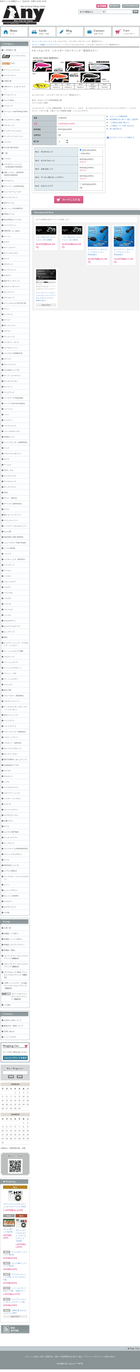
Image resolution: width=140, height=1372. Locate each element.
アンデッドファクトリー (13, 136)
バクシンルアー (10, 582)
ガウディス (8, 264)
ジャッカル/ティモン (12, 431)
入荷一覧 (7, 928)
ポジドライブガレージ (12, 748)
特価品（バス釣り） (12, 933)
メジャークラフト (11, 810)
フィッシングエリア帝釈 (13, 651)
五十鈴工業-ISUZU (11, 148)
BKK (5, 637)
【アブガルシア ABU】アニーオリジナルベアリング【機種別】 (15, 975)
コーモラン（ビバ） (12, 342)
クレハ (6, 309)
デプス (6, 509)
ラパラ (6, 860)
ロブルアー (8, 901)
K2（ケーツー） (10, 325)
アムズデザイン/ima (12, 120)
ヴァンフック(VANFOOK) (14, 186)
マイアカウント (130, 6)
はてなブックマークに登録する (122, 137)
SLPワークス (9, 203)
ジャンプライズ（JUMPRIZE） (16, 442)
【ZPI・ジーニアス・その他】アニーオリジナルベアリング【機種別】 (16, 985)
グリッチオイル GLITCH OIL (15, 303)
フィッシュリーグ (11, 662)
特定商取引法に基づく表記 (71, 1357)
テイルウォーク (10, 481)
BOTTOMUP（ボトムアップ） (16, 760)
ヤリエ (6, 826)
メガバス (7, 804)
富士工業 (7, 690)
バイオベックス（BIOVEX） (15, 559)
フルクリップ (9, 657)
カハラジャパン (10, 270)
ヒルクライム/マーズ (12, 626)
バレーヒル (8, 609)
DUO (6, 493)
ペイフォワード (10, 726)
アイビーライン (10, 75)
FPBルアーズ (9, 214)
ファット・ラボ (10, 673)
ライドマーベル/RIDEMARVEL (16, 849)
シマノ (6, 415)
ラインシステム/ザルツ (13, 854)
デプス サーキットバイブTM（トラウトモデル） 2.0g (15, 1277)
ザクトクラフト (10, 364)
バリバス (7, 604)
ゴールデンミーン (11, 348)
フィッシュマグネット (12, 668)
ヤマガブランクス (11, 815)
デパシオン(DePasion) (12, 504)
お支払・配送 (42, 32)
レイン (6, 885)
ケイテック (8, 314)
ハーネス (7, 576)
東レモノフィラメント (12, 515)
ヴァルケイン (9, 181)
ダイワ (6, 459)
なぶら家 (7, 532)
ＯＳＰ (6, 242)
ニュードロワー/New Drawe (15, 543)
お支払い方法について (12, 1020)
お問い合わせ (98, 32)
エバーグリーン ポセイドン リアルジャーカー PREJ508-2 (98, 252)
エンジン (7, 236)
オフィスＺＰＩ (10, 247)
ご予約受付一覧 (10, 50)
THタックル (8, 470)
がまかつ (7, 275)
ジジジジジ (8, 409)
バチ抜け (7, 1005)
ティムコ (7, 465)
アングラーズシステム (12, 131)
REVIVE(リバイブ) (11, 865)
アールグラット (10, 95)
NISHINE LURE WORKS (13, 537)
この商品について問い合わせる (122, 126)
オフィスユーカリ (11, 253)
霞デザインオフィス (12, 281)
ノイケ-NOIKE (9, 548)
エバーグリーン (10, 225)
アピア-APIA (9, 100)
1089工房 (7, 81)
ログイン (114, 6)
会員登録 (102, 6)
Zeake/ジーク (9, 437)
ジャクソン (8, 420)
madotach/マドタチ (11, 765)
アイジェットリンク (12, 70)
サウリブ (7, 359)
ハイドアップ (9, 565)
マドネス (7, 771)
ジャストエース (10, 426)
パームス (7, 570)
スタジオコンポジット (12, 454)
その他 (6, 913)
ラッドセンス (9, 843)
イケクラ (7, 142)
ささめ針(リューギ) (11, 370)
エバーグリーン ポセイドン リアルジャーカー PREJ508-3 (124, 252)
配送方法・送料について (13, 1026)
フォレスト (8, 685)
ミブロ (6, 782)
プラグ (66, 45)
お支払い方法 (38, 1357)
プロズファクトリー (12, 701)
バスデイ (7, 587)
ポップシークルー (11, 754)
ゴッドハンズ (9, 337)
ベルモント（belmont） (13, 743)
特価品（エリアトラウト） (50, 45)
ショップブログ (10, 1037)
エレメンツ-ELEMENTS (13, 209)
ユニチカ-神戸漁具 (11, 832)
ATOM (15, 1330)
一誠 (5, 153)
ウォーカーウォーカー (12, 192)
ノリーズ (7, 554)
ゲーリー (7, 320)
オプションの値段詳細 (118, 116)
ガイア (6, 259)
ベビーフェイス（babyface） (15, 732)
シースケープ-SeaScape (13, 398)
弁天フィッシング (11, 715)
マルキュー (8, 776)
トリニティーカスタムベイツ (15, 526)
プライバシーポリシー (93, 1357)
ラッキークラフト (11, 838)
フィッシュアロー (11, 679)
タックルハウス (46, 41)
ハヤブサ (7, 598)
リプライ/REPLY (10, 871)
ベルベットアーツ (11, 737)
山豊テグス (8, 821)
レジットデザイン (11, 890)
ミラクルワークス (11, 787)
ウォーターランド (11, 197)
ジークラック (9, 392)
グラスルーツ (9, 298)
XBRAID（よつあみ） (12, 231)
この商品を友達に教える (119, 122)
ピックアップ (9, 632)
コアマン (7, 331)
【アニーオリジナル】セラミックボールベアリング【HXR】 (20, 1235)
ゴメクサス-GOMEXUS (13, 353)
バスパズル (8, 593)
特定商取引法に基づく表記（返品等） (124, 119)
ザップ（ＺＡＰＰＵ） (12, 376)
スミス (6, 448)
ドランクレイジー (11, 520)
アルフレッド (9, 125)
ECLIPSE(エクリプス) (12, 220)
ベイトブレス (9, 721)
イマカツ (7, 159)
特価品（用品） (10, 950)
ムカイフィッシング (12, 793)
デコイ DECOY (10, 498)
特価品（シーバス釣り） (13, 939)
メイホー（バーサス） (12, 799)
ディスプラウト (10, 487)
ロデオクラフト (10, 907)
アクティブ (8, 106)
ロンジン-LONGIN (11, 896)
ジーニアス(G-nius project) (14, 403)
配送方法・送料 (52, 1357)
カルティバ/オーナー (12, 286)
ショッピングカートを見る (15, 1058)
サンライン (8, 387)
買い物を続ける (116, 129)
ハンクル (7, 615)
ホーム (14, 32)
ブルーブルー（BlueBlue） (14, 696)
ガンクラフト (9, 292)
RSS (13, 1328)
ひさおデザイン (10, 621)
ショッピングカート (126, 32)
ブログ (70, 32)
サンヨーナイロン (11, 381)
